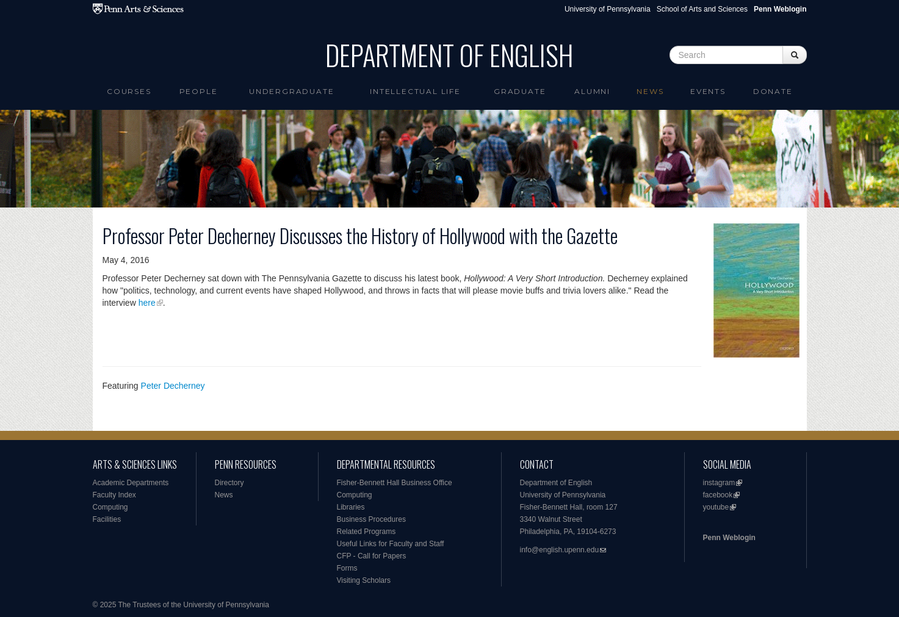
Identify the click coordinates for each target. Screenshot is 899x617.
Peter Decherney (173, 386)
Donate (773, 91)
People (198, 91)
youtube (716, 507)
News (650, 91)
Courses (129, 91)
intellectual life (415, 91)
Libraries (351, 507)
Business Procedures (371, 519)
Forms (347, 568)
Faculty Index (114, 495)
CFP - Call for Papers (371, 556)
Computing (110, 507)
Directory (229, 482)
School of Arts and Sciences (702, 9)
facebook (718, 495)
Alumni (592, 91)
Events (708, 91)
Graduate (520, 91)
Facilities (107, 519)
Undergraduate (291, 91)
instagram (719, 482)
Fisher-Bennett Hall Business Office (394, 482)
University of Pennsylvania (608, 9)
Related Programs (366, 531)
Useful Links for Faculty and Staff (390, 543)
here (147, 303)
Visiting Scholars (364, 580)
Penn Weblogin (729, 537)
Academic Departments (131, 482)
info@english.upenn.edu (559, 550)
